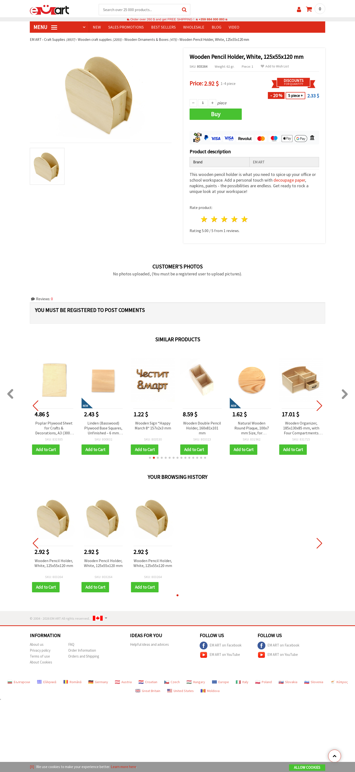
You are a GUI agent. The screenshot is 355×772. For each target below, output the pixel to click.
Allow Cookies (307, 767)
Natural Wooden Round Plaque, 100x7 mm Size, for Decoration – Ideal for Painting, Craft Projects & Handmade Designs (251, 428)
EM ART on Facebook (221, 646)
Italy (242, 682)
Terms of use (40, 656)
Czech (172, 682)
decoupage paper (289, 180)
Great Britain (147, 691)
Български (18, 682)
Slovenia (313, 682)
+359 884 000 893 (211, 19)
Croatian (148, 682)
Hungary (196, 682)
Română (72, 682)
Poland (263, 682)
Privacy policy (40, 650)
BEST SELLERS (163, 27)
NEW (97, 27)
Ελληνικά (46, 682)
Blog (216, 27)
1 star (204, 219)
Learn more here (123, 766)
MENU (45, 27)
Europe (220, 682)
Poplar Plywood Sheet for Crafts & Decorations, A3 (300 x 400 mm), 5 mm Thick (54, 428)
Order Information (82, 650)
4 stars (234, 219)
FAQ (71, 644)
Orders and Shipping (83, 656)
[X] (32, 766)
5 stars (245, 219)
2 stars (215, 219)
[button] (150, 458)
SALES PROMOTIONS (126, 27)
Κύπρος (339, 682)
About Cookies (41, 662)
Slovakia (288, 682)
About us (37, 644)
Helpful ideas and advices (149, 644)
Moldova (210, 691)
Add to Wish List (275, 66)
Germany (98, 682)
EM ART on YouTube (220, 655)
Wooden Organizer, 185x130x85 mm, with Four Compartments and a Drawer (301, 428)
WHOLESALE (193, 27)
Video (234, 27)
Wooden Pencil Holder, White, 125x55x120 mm (53, 563)
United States (180, 691)
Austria (123, 682)
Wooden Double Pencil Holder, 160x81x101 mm (202, 428)
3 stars (225, 219)
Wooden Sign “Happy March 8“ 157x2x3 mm (153, 426)
